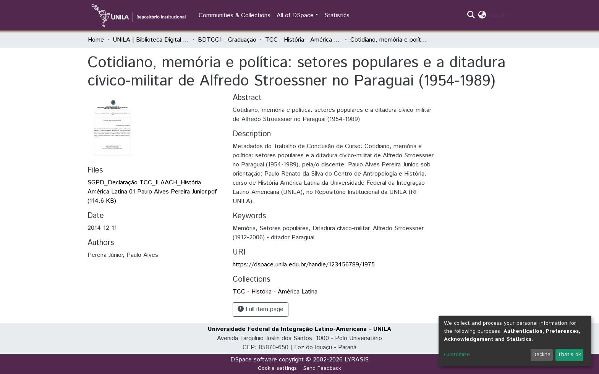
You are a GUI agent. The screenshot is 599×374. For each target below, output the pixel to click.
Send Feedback (322, 368)
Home (96, 39)
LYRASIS (357, 359)
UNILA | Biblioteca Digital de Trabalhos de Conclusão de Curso (151, 39)
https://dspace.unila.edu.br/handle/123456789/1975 (304, 264)
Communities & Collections (234, 15)
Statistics (337, 15)
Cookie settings (277, 368)
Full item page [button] (260, 309)
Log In (497, 15)
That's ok (569, 354)
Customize (457, 354)
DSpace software (253, 359)
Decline (541, 354)
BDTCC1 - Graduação (227, 39)
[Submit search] (471, 15)
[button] (482, 15)
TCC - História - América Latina (303, 39)
